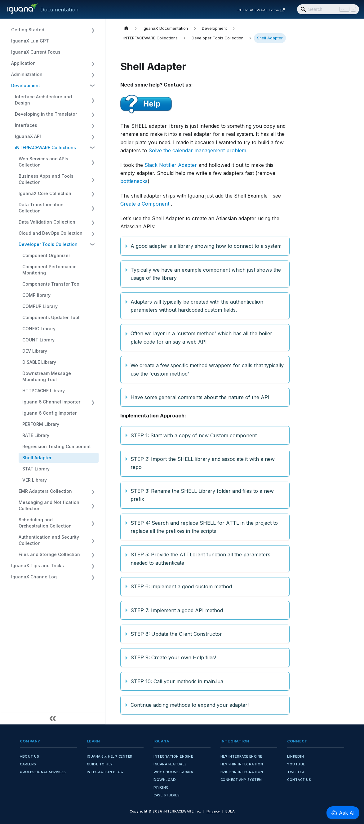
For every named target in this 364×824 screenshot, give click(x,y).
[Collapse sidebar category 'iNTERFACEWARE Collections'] (93, 148)
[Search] (328, 9)
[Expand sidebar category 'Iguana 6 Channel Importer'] (93, 402)
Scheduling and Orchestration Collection (45, 522)
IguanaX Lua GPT (30, 40)
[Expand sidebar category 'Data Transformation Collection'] (93, 208)
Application (23, 63)
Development (25, 85)
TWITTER (295, 772)
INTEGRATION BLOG (105, 772)
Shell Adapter (36, 457)
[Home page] (126, 28)
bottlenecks (134, 181)
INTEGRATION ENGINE (173, 757)
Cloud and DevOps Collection (50, 233)
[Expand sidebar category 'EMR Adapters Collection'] (93, 491)
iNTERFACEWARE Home (261, 10)
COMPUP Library (40, 306)
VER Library (34, 480)
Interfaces (26, 125)
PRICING (161, 788)
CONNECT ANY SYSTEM (241, 780)
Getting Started (27, 29)
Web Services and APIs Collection (43, 161)
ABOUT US (29, 757)
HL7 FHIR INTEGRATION (241, 764)
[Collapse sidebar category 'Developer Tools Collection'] (93, 244)
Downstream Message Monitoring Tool (46, 376)
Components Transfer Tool (51, 284)
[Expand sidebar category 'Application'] (93, 63)
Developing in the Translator (46, 114)
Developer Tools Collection (48, 244)
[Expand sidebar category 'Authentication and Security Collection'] (93, 540)
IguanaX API (28, 136)
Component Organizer (46, 255)
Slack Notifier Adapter (170, 165)
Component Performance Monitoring (49, 269)
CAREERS (28, 764)
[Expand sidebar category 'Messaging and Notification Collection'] (93, 505)
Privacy (213, 811)
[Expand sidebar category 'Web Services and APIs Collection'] (93, 162)
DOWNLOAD (164, 780)
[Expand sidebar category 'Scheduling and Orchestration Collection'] (93, 523)
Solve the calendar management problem (197, 150)
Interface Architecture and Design (43, 99)
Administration (26, 74)
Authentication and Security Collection (49, 540)
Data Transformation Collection (41, 207)
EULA (229, 811)
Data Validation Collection (47, 222)
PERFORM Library (40, 424)
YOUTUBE (296, 764)
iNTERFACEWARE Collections (45, 147)
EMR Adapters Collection (45, 491)
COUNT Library (38, 339)
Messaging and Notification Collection (49, 505)
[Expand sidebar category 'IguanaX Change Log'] (93, 577)
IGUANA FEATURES (170, 764)
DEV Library (34, 351)
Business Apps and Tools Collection (46, 179)
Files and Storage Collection (49, 554)
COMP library (36, 295)
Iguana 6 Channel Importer (51, 401)
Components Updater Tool (50, 317)
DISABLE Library (39, 362)
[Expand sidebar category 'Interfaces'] (93, 125)
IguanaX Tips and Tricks (37, 565)
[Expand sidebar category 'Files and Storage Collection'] (93, 554)
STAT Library (36, 468)
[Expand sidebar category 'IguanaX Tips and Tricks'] (93, 566)
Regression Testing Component (56, 446)
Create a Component (144, 204)
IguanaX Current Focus (35, 52)
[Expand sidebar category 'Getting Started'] (93, 30)
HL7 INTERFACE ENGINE (241, 757)
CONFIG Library (38, 328)
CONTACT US (299, 780)
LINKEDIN (295, 757)
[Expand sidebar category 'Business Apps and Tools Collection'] (93, 179)
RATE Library (35, 435)
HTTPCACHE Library (43, 390)
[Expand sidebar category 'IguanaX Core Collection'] (93, 193)
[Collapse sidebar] (52, 718)
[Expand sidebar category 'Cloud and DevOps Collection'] (93, 233)
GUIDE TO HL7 (100, 764)
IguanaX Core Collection (45, 193)
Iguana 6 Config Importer (49, 413)
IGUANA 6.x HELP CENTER (110, 757)
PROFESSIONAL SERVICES (43, 772)
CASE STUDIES (166, 795)
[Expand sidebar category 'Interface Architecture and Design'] (93, 100)
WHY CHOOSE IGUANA (173, 772)
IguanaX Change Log (34, 576)
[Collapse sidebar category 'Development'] (93, 86)
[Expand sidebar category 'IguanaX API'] (93, 136)
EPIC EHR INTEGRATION (241, 772)
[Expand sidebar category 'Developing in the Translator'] (93, 114)
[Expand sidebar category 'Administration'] (93, 74)
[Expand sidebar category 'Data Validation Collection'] (93, 222)
